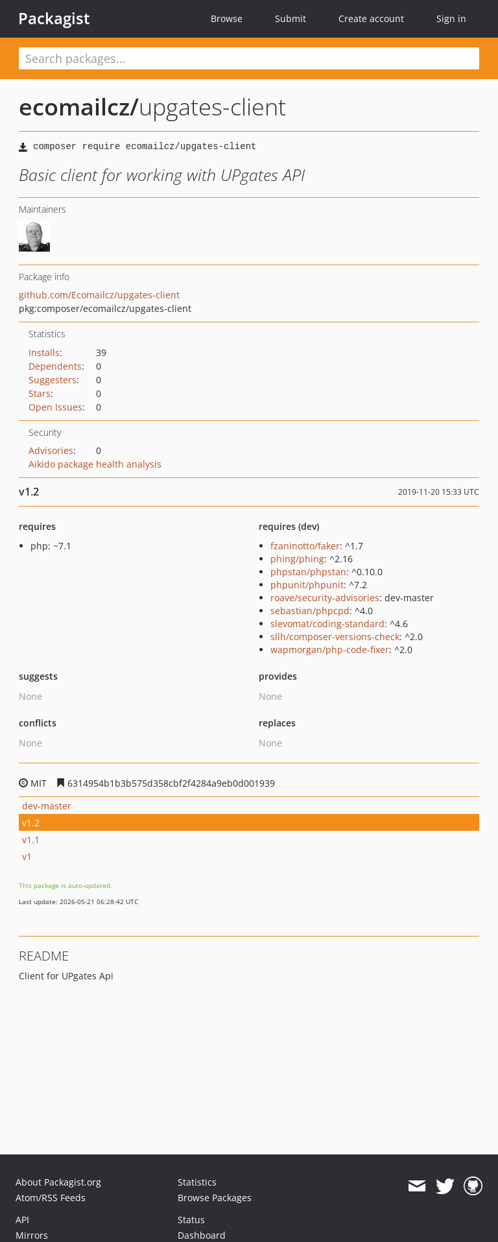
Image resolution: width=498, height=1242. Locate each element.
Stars (40, 393)
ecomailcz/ (79, 107)
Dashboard (202, 1235)
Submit (290, 18)
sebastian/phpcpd (310, 610)
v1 (27, 856)
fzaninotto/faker (305, 546)
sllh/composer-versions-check (334, 636)
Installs (44, 352)
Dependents (55, 366)
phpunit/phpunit (307, 585)
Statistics (197, 1182)
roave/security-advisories (324, 597)
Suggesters (53, 380)
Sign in (451, 18)
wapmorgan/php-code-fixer (329, 649)
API (22, 1219)
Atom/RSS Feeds (51, 1197)
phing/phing (297, 559)
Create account (371, 18)
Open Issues (55, 407)
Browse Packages (215, 1197)
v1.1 (31, 839)
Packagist (54, 18)
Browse (227, 18)
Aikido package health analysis (95, 464)
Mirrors (32, 1235)
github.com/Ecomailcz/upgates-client (99, 295)
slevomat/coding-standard (327, 623)
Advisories (51, 450)
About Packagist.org (58, 1182)
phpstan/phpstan (308, 572)
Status (191, 1219)
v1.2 (31, 823)
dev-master (46, 806)
